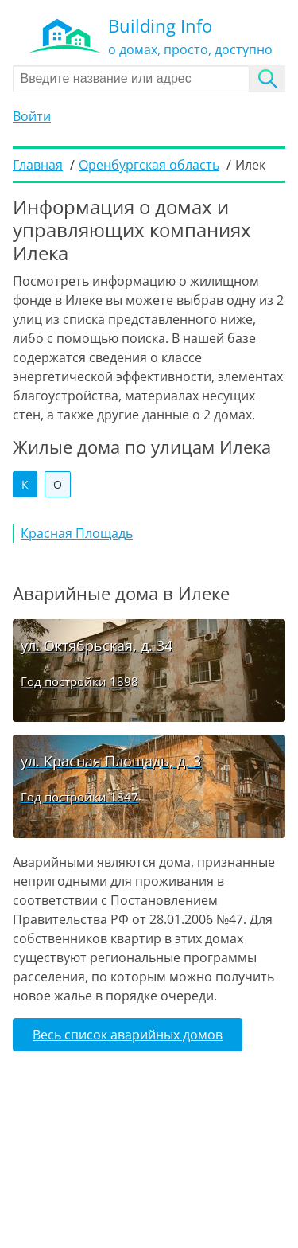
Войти (32, 116)
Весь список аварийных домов (128, 1034)
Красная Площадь (77, 533)
